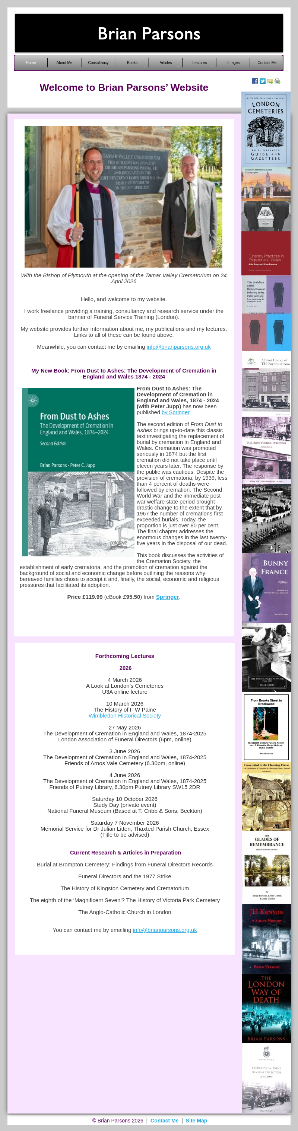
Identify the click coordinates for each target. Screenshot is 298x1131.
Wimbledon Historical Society (125, 715)
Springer (167, 597)
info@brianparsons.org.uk (179, 347)
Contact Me (164, 1121)
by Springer (175, 412)
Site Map (196, 1121)
